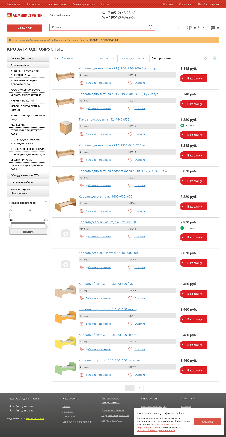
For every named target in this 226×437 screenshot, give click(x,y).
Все (56, 58)
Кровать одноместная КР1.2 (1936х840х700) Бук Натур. (119, 94)
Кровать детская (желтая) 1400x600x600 (108, 253)
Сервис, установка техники (77, 421)
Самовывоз (69, 416)
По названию (107, 58)
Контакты (168, 4)
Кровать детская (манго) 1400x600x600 (107, 222)
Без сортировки (161, 58)
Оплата (66, 406)
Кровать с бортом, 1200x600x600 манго (107, 309)
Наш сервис (70, 398)
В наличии (67, 58)
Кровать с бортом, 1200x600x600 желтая (108, 335)
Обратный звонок (59, 15)
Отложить (140, 82)
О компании (186, 4)
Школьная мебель (22, 182)
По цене (142, 58)
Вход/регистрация (208, 4)
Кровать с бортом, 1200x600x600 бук (106, 283)
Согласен (207, 421)
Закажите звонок (35, 418)
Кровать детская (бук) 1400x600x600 (105, 196)
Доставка (68, 411)
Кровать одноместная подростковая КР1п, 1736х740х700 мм (123, 171)
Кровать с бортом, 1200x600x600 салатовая (110, 360)
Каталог (25, 28)
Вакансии (186, 406)
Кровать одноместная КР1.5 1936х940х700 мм (113, 145)
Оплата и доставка (56, 4)
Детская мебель (20, 65)
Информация (149, 398)
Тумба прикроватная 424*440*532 (104, 119)
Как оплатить (33, 4)
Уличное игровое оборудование (21, 191)
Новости (104, 4)
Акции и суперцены (84, 4)
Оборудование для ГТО (25, 175)
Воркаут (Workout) (22, 58)
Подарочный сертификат (115, 415)
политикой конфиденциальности (156, 430)
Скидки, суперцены (112, 420)
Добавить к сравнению (98, 82)
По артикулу (127, 58)
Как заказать (14, 4)
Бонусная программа (113, 410)
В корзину (194, 78)
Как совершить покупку (153, 406)
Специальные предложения (111, 400)
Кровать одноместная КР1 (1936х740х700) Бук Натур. (118, 68)
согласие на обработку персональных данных (158, 425)
